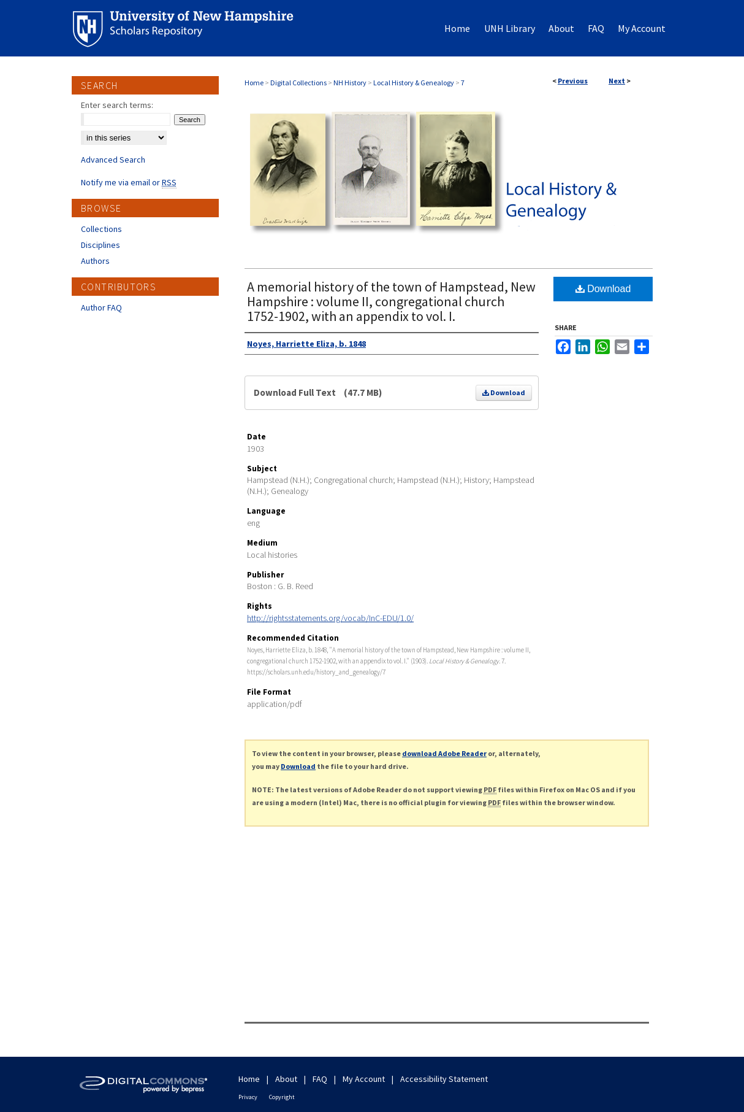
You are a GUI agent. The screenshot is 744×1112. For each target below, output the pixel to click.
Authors (95, 260)
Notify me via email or (129, 182)
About (286, 1078)
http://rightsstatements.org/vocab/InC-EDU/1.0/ (330, 618)
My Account (364, 1078)
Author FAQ (101, 307)
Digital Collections (298, 82)
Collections (101, 228)
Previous (573, 80)
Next (617, 80)
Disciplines (100, 244)
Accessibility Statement (444, 1078)
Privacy (247, 1097)
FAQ (320, 1078)
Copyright (282, 1097)
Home (254, 82)
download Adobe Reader (444, 753)
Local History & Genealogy (413, 82)
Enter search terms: (117, 104)
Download (503, 392)
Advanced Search (113, 159)
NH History (349, 82)
